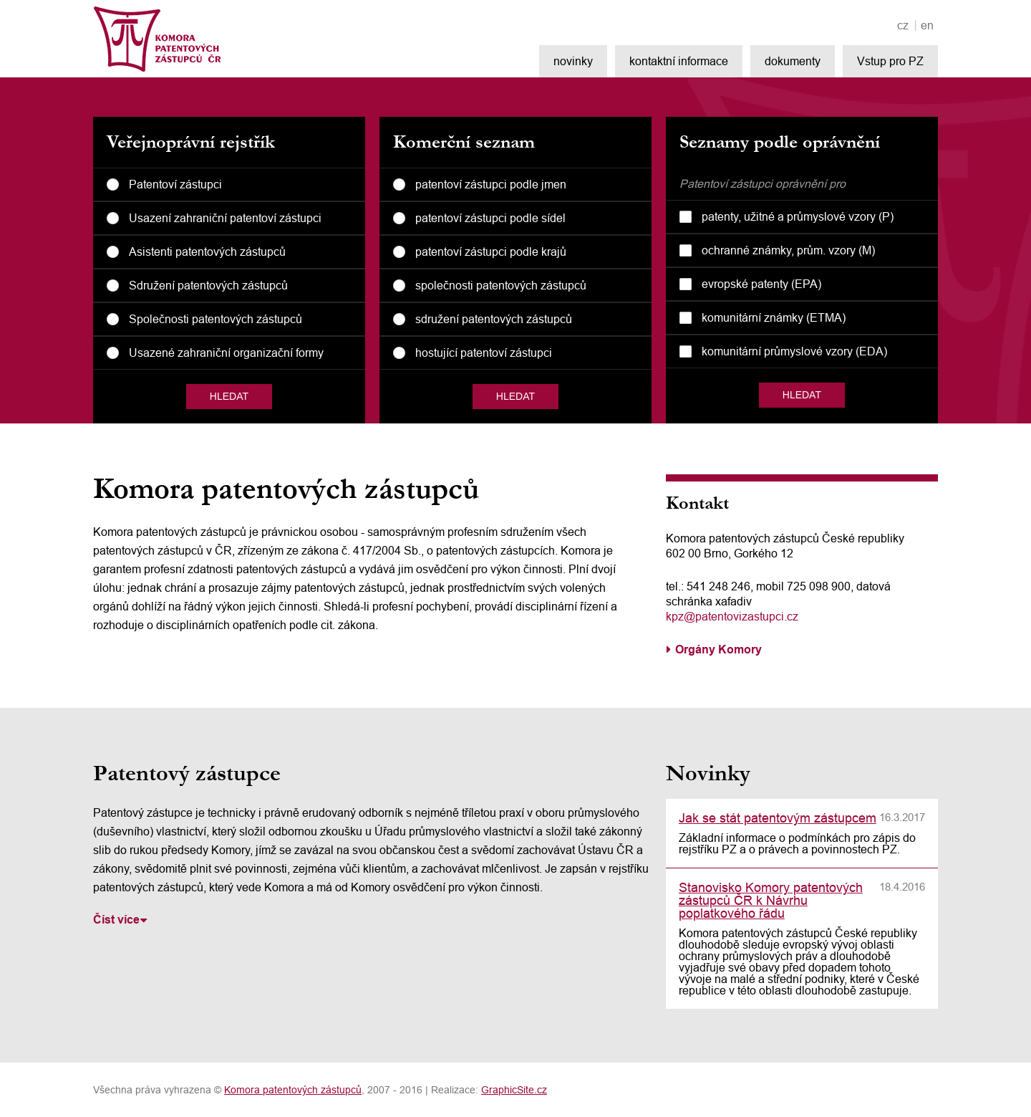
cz (903, 25)
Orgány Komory (718, 649)
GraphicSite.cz (514, 1090)
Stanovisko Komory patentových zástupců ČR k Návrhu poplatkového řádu (771, 900)
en (927, 25)
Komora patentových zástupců (293, 1090)
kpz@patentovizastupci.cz (732, 616)
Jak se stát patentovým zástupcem (777, 817)
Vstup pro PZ (890, 60)
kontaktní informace (678, 60)
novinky (573, 60)
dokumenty (793, 60)
